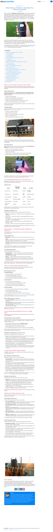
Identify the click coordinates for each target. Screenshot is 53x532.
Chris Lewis (16, 493)
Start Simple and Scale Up (11, 78)
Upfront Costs (9, 59)
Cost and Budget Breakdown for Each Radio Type (14, 57)
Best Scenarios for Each (11, 66)
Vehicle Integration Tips (11, 80)
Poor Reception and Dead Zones (12, 74)
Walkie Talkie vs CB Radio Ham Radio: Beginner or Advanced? (16, 61)
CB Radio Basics (9, 55)
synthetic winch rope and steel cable (20, 294)
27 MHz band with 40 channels (15, 109)
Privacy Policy (11, 529)
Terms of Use (15, 529)
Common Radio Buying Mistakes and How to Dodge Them (16, 69)
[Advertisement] (20, 516)
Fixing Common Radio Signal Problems (12, 73)
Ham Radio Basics (10, 56)
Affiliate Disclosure (6, 529)
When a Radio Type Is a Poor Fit (12, 68)
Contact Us (18, 529)
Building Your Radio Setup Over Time (12, 77)
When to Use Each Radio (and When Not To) (13, 65)
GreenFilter (7, 1)
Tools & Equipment (19, 5)
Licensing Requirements (11, 64)
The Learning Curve (10, 62)
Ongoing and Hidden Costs (11, 60)
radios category (28, 18)
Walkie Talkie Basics (10, 53)
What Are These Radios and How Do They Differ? (14, 52)
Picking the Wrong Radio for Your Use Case (14, 72)
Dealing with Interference (11, 76)
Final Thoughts (8, 81)
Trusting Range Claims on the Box (13, 70)
